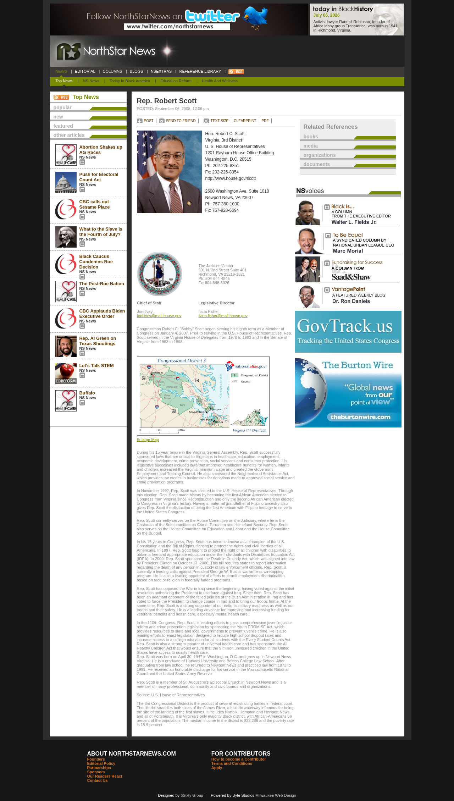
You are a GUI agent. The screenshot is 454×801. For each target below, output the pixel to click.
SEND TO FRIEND (181, 121)
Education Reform (176, 81)
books (311, 136)
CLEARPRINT (245, 121)
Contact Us (97, 780)
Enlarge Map (148, 439)
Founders (96, 759)
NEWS (62, 71)
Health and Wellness (220, 81)
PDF (265, 121)
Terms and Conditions (231, 763)
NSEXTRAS (161, 71)
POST (149, 121)
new (58, 117)
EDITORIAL (85, 71)
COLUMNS (112, 71)
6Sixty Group (192, 795)
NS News (91, 81)
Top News (64, 81)
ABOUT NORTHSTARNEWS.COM (131, 754)
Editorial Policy (101, 763)
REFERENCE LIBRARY (200, 71)
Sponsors (96, 772)
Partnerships (99, 768)
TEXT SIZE (219, 121)
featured (63, 126)
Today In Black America (130, 81)
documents (317, 164)
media (311, 146)
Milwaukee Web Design (275, 795)
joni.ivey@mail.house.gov (159, 316)
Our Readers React (104, 776)
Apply (216, 768)
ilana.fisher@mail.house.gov (223, 316)
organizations (320, 155)
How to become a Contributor (238, 759)
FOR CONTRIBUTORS (241, 754)
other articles (69, 135)
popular (63, 107)
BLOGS (136, 71)
